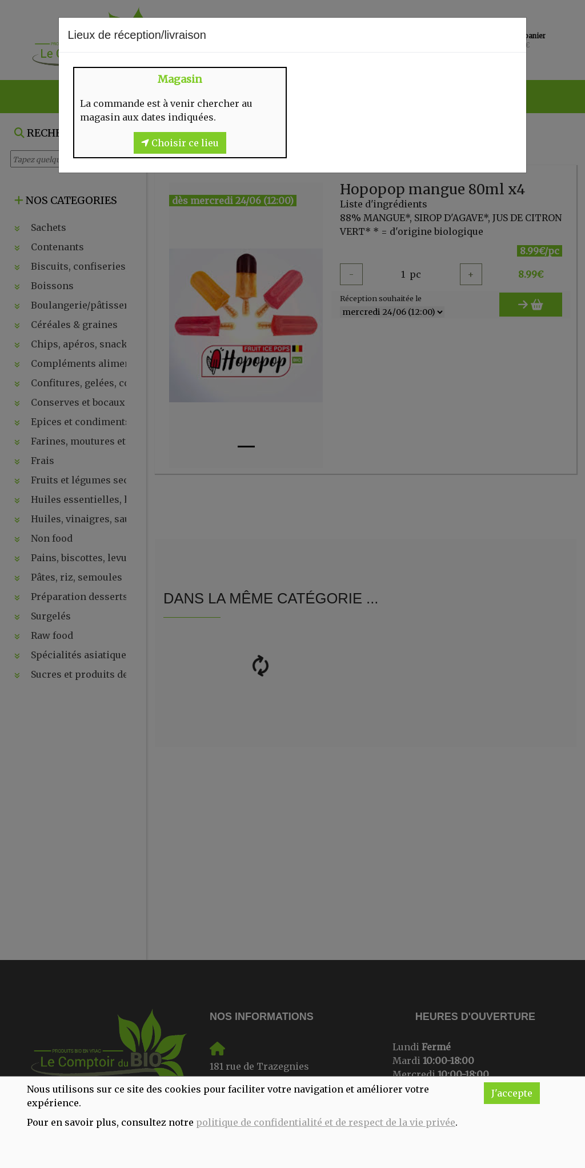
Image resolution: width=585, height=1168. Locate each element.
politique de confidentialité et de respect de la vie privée (325, 1122)
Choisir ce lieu (180, 143)
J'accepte (511, 1093)
